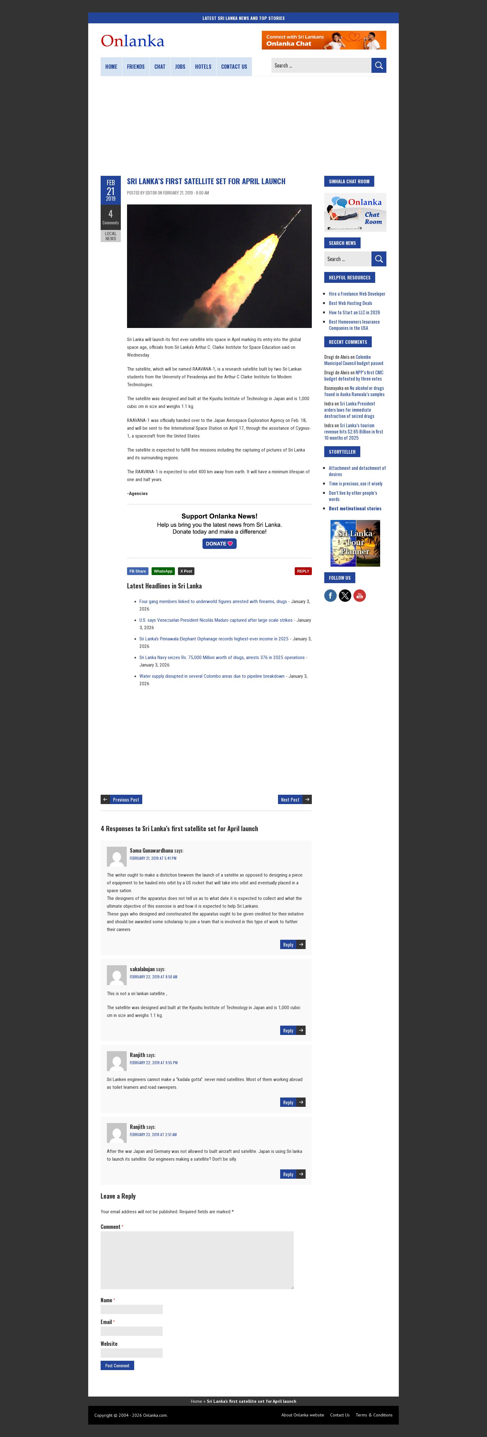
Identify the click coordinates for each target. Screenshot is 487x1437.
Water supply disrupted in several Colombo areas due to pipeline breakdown (211, 676)
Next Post (290, 799)
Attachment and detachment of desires (357, 470)
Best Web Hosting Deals (350, 302)
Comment (112, 1226)
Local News (110, 236)
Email (108, 1322)
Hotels (203, 66)
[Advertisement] (243, 126)
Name (108, 1300)
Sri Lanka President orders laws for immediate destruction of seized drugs (349, 409)
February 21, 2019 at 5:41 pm (153, 858)
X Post (186, 571)
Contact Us (340, 1415)
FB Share (138, 571)
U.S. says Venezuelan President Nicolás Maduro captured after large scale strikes (216, 620)
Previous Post (126, 799)
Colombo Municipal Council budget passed (353, 359)
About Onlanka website (302, 1415)
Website (109, 1343)
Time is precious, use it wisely (355, 483)
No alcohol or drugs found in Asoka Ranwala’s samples (354, 390)
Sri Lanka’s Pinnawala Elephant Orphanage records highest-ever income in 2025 (214, 639)
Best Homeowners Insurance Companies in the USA (354, 324)
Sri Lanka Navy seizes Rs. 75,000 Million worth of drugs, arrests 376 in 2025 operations (222, 657)
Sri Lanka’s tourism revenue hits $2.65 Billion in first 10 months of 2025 (353, 431)
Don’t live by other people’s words (353, 495)
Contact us (234, 66)
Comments (110, 222)
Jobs (180, 66)
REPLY (303, 571)
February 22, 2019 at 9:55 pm (154, 1062)
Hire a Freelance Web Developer (357, 293)
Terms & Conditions (374, 1415)
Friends (136, 66)
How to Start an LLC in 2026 (354, 312)
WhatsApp (163, 571)
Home (111, 66)
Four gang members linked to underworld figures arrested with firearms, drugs (213, 601)
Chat (160, 66)
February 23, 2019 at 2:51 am (153, 1134)
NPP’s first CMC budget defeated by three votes (353, 375)
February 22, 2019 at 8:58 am (153, 976)
